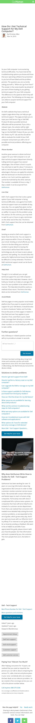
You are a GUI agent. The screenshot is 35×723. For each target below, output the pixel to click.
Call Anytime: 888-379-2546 (11, 688)
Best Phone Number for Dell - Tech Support (17, 609)
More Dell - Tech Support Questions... (15, 428)
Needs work (28, 707)
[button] (33, 1)
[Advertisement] (17, 53)
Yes (21, 707)
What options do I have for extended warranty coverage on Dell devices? (14, 424)
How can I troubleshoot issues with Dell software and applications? (15, 418)
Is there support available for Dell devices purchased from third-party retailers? (16, 392)
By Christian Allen (13, 34)
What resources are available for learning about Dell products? (16, 401)
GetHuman (5, 187)
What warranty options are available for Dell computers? (17, 412)
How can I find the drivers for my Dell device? (17, 397)
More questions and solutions (12, 613)
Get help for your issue (12, 434)
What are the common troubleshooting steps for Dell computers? (15, 407)
